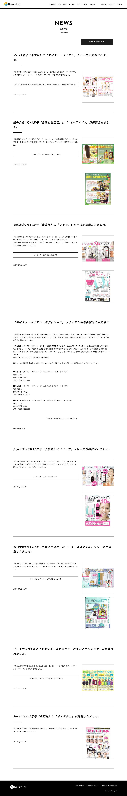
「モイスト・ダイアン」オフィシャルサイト (61, 418)
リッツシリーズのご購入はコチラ (45, 255)
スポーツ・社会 (82, 4)
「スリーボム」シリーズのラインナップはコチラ (45, 678)
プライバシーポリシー (92, 786)
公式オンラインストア (107, 4)
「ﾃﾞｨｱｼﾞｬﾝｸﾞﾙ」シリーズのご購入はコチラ (45, 154)
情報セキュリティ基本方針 (109, 786)
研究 (64, 4)
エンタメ (71, 4)
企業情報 (92, 4)
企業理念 (52, 4)
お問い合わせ (80, 786)
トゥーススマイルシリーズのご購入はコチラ (45, 579)
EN (121, 4)
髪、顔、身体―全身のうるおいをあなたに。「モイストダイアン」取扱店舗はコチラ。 (45, 84)
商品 (59, 4)
